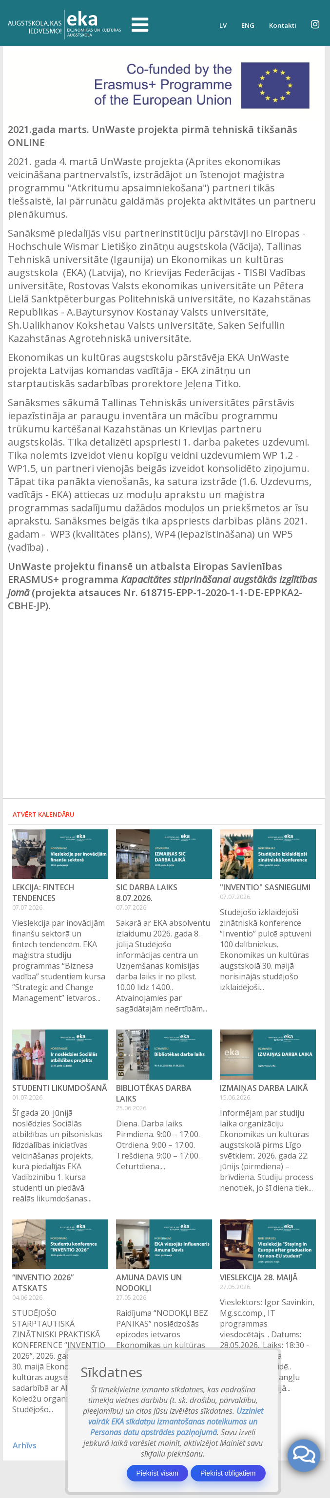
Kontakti (282, 25)
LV (223, 25)
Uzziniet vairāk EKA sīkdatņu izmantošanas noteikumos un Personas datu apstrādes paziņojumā (175, 1421)
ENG (247, 25)
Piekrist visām (157, 1473)
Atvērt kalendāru (44, 814)
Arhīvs (25, 1445)
